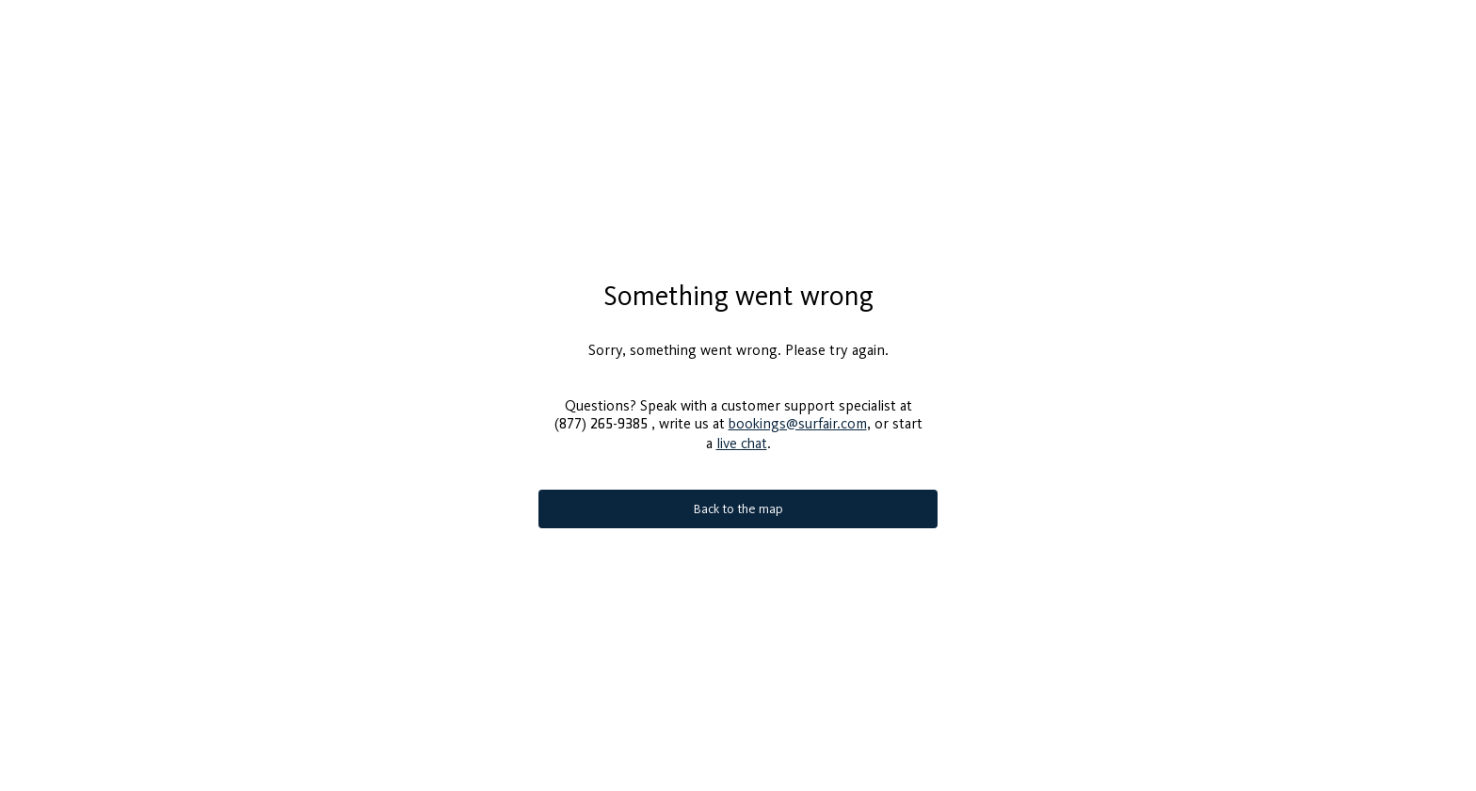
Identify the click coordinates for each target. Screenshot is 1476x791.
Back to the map (738, 509)
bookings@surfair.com (798, 423)
